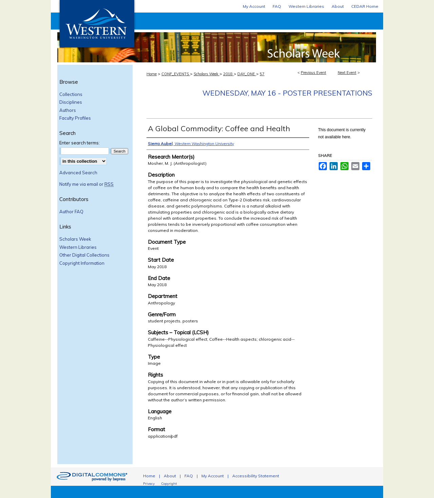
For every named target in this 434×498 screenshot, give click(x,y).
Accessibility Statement (255, 475)
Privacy (149, 483)
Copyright (169, 483)
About (170, 475)
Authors (67, 110)
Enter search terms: (79, 142)
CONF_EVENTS (175, 74)
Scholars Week (259, 37)
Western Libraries (78, 247)
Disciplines (70, 102)
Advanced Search (78, 172)
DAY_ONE (246, 74)
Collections (70, 94)
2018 (228, 74)
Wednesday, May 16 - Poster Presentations (287, 92)
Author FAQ (71, 211)
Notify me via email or (86, 184)
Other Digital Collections (84, 255)
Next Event (347, 72)
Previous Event (313, 72)
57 (262, 74)
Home (151, 74)
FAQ (188, 475)
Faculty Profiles (75, 118)
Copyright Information (81, 263)
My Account (212, 475)
